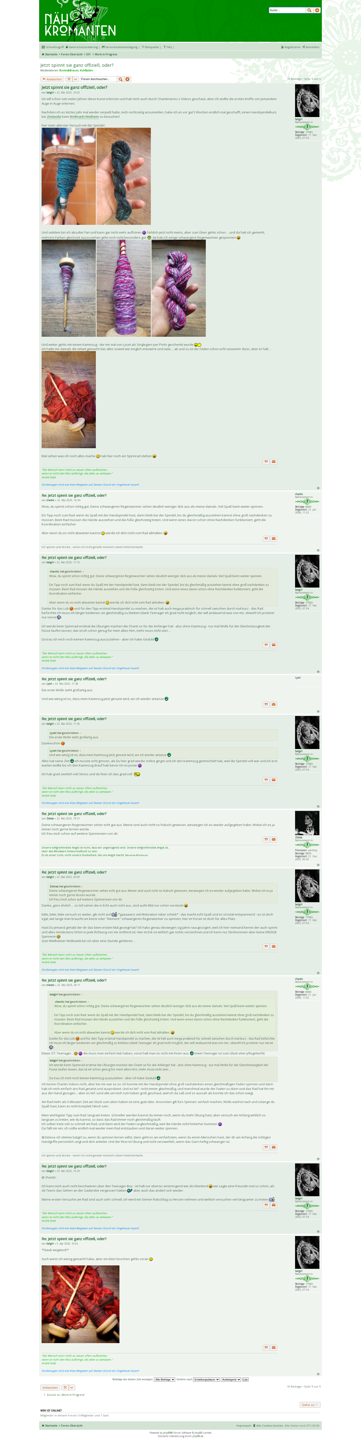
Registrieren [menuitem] (293, 47)
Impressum (243, 1425)
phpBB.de (197, 1436)
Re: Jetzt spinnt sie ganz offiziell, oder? (74, 495)
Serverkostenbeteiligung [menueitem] (121, 47)
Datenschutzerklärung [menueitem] (83, 47)
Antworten (52, 79)
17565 (309, 132)
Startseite (51, 54)
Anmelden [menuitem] (312, 47)
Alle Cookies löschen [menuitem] (269, 1425)
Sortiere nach (197, 1379)
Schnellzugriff (55, 47)
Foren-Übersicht (71, 54)
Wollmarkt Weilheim (84, 116)
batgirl (298, 119)
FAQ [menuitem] (169, 47)
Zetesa (298, 837)
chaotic (299, 494)
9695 (308, 853)
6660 (308, 506)
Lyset (53, 733)
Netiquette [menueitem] (152, 47)
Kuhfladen (86, 70)
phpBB (167, 1432)
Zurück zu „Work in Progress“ (64, 1395)
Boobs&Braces (68, 70)
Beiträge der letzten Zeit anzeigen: (143, 1379)
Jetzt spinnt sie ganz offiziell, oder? (77, 65)
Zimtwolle (54, 116)
